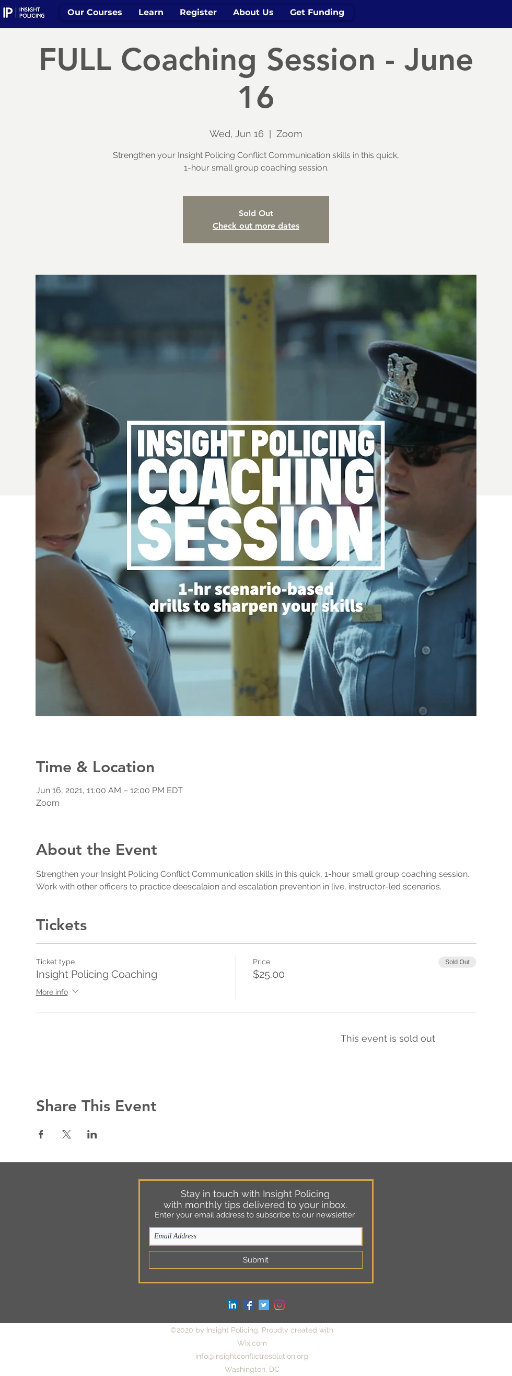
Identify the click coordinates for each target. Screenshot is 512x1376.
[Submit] (256, 1260)
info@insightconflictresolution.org (251, 1356)
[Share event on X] (67, 1134)
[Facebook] (248, 1305)
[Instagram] (279, 1305)
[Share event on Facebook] (41, 1134)
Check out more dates (256, 226)
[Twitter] (264, 1305)
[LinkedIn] (232, 1305)
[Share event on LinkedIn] (92, 1134)
